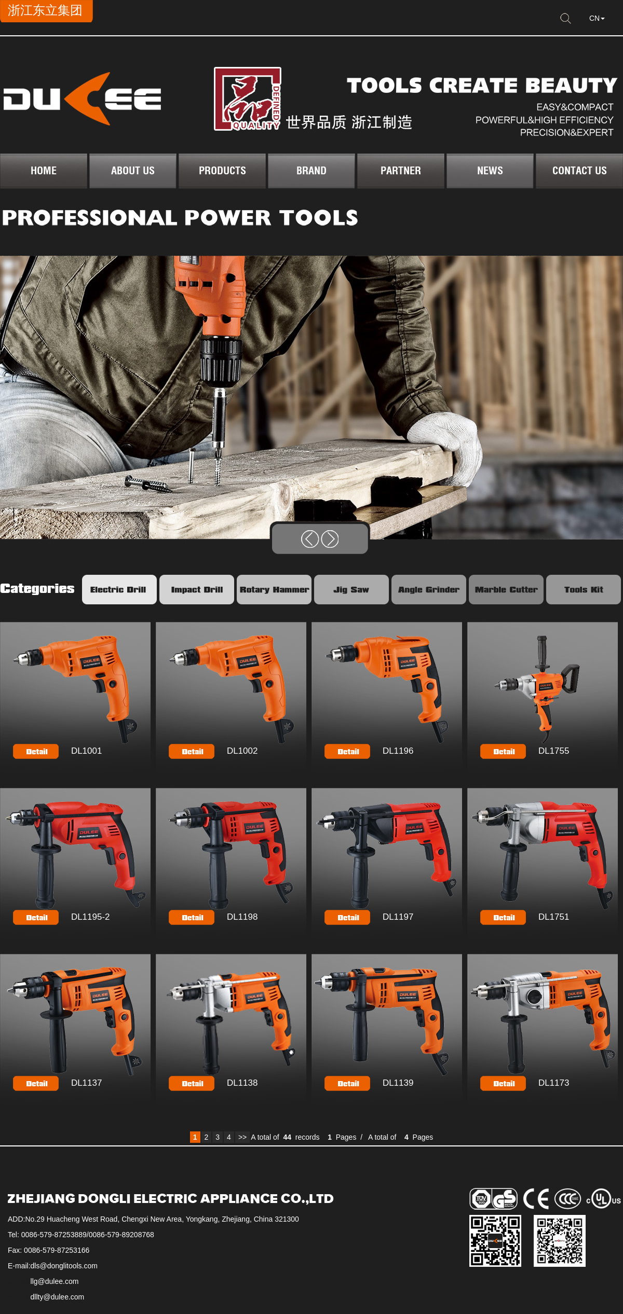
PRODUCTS (222, 170)
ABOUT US (133, 170)
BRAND (311, 170)
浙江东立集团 (45, 10)
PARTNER (401, 170)
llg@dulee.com (55, 1281)
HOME (44, 170)
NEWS (490, 170)
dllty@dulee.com (58, 1297)
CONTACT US (579, 170)
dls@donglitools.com (64, 1266)
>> (242, 1137)
